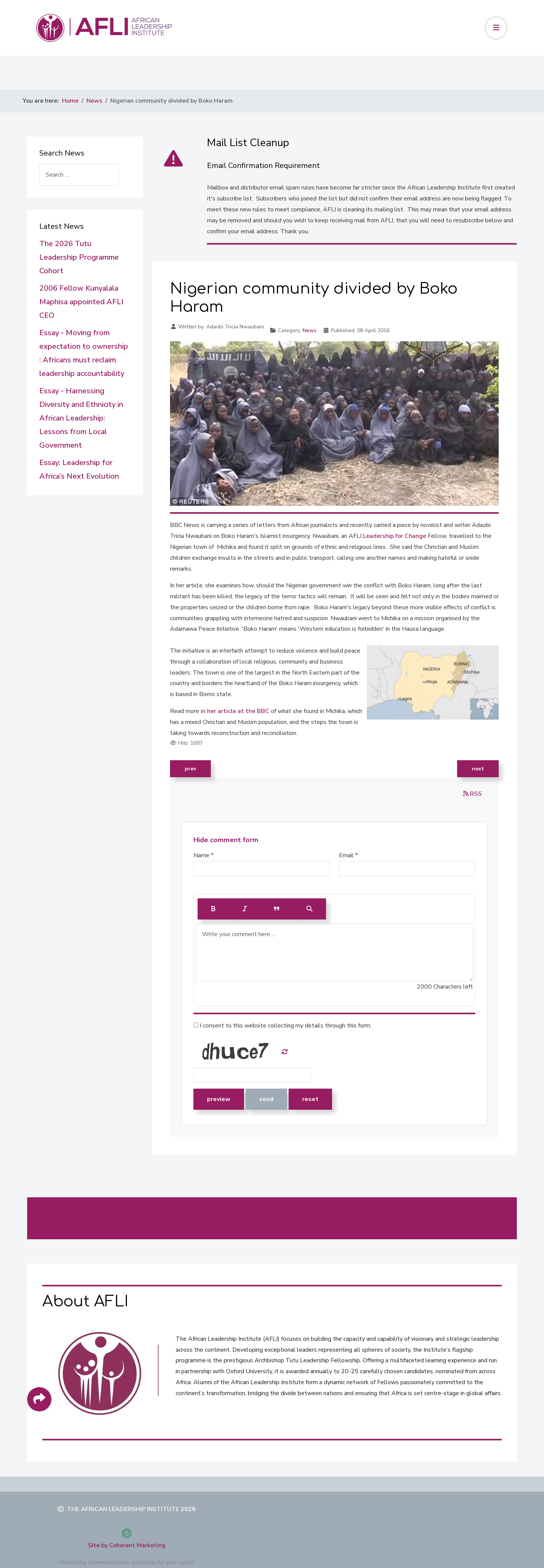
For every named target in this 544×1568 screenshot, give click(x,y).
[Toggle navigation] (496, 28)
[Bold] (213, 909)
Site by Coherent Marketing (126, 1545)
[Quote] (276, 909)
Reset (310, 1099)
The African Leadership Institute (123, 1509)
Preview (218, 1099)
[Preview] (309, 909)
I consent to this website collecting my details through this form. (282, 1025)
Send (266, 1099)
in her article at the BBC (235, 711)
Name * (203, 855)
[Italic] (245, 909)
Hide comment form (225, 839)
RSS (472, 794)
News (310, 330)
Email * (348, 855)
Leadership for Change (394, 536)
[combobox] (79, 175)
